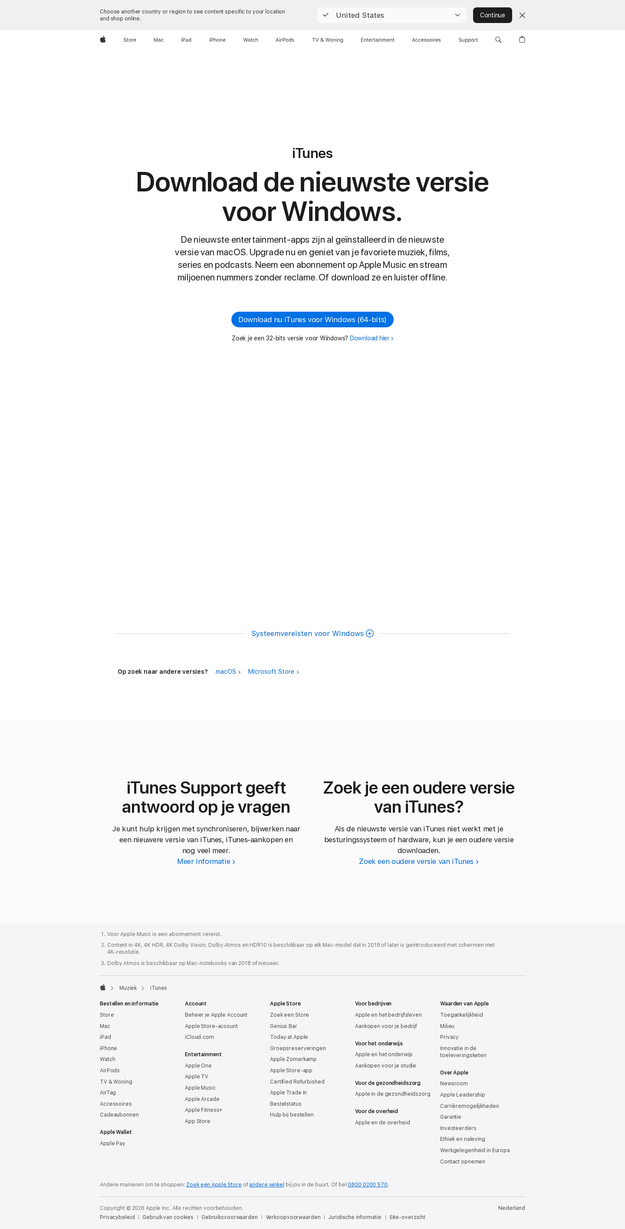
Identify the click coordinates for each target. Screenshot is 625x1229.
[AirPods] (285, 39)
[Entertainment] (378, 39)
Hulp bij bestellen (292, 1115)
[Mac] (158, 39)
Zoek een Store (289, 1015)
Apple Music (200, 1088)
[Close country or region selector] (522, 15)
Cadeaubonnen (119, 1115)
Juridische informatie (354, 1217)
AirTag (108, 1093)
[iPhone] (217, 39)
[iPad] (186, 39)
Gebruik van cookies (168, 1217)
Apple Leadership (462, 1095)
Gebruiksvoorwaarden (229, 1217)
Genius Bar (283, 1026)
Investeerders (458, 1128)
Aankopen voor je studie (385, 1066)
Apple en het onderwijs (384, 1054)
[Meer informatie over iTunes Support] (206, 861)
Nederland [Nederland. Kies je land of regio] (511, 1208)
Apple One (198, 1066)
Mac (105, 1026)
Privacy (449, 1037)
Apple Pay (112, 1143)
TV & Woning (116, 1082)
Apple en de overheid (382, 1123)
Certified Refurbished (297, 1082)
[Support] (468, 39)
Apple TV (196, 1077)
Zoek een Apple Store (214, 1185)
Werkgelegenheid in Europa (475, 1150)
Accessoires (116, 1104)
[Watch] (251, 39)
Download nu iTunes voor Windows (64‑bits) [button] (312, 319)
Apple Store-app (291, 1071)
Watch (107, 1059)
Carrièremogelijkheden (469, 1106)
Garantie (450, 1117)
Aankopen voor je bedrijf (386, 1026)
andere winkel (266, 1185)
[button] (391, 15)
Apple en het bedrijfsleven (388, 1015)
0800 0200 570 (367, 1185)
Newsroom (454, 1084)
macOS (226, 671)
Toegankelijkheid (461, 1015)
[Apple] (102, 39)
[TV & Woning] (327, 39)
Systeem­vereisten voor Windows (307, 633)
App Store (198, 1121)
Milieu (447, 1026)
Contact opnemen (462, 1162)
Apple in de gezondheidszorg (393, 1094)
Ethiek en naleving (462, 1139)
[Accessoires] (426, 39)
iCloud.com (199, 1037)
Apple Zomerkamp (293, 1059)
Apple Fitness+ (204, 1110)
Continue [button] (492, 15)
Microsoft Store (271, 671)
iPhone (108, 1048)
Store (107, 1015)
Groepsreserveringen (298, 1048)
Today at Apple (289, 1037)
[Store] (130, 39)
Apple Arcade (202, 1099)
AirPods (110, 1071)
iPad (105, 1037)
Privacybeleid (117, 1217)
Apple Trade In (288, 1093)
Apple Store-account (211, 1026)
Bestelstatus (286, 1104)
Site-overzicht (407, 1217)
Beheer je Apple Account (216, 1015)
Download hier (369, 338)
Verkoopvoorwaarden (293, 1217)
